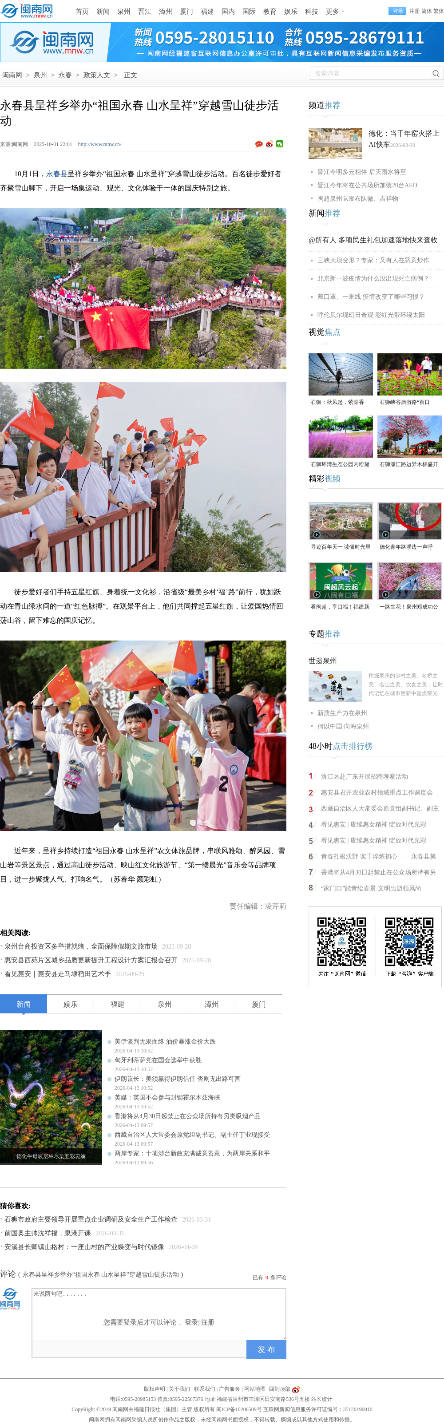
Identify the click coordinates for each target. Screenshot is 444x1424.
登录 (191, 1322)
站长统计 (322, 1399)
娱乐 (290, 11)
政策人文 (96, 75)
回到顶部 (279, 1389)
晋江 (144, 11)
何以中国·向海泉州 (343, 726)
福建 (207, 11)
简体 (426, 11)
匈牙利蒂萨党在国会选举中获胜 (158, 1060)
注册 (414, 11)
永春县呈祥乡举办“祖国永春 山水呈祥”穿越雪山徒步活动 (101, 1274)
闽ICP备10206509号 (239, 1409)
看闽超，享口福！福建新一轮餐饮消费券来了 (340, 607)
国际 (249, 11)
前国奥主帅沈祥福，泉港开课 (47, 1233)
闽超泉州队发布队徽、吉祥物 (357, 198)
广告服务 (229, 1389)
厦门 (186, 11)
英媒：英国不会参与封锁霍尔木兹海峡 (167, 1097)
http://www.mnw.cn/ (100, 144)
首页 (82, 11)
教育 (270, 11)
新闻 (103, 11)
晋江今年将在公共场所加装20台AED (367, 185)
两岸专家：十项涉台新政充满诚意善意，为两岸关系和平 (192, 1153)
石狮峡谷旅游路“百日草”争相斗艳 (405, 403)
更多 (332, 11)
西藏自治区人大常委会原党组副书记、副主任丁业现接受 (192, 1134)
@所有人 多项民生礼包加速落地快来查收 (373, 240)
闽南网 (12, 75)
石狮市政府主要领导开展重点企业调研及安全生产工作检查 (91, 1219)
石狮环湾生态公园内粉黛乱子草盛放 (340, 465)
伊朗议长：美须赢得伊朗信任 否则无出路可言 (178, 1079)
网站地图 (255, 1389)
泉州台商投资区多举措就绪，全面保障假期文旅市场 (81, 946)
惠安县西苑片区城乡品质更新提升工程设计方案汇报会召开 (91, 960)
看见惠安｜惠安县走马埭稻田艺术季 (57, 973)
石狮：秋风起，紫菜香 (337, 402)
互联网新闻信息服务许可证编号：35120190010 (318, 1409)
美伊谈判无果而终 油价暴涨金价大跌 (165, 1041)
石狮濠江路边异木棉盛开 (409, 464)
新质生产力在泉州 (342, 713)
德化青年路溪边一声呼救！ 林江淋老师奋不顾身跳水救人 (410, 547)
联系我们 (204, 1389)
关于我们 (179, 1389)
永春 (65, 75)
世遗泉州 (323, 661)
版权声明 (154, 1389)
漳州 (165, 11)
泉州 (124, 11)
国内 (228, 11)
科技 (311, 11)
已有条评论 (269, 1277)
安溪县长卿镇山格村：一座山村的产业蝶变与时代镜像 (84, 1246)
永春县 (56, 174)
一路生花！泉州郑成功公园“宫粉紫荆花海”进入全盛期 (409, 607)
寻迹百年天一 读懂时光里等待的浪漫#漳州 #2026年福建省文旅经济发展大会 (341, 547)
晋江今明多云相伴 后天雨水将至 (361, 172)
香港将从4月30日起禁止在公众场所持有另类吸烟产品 (188, 1116)
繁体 (438, 11)
